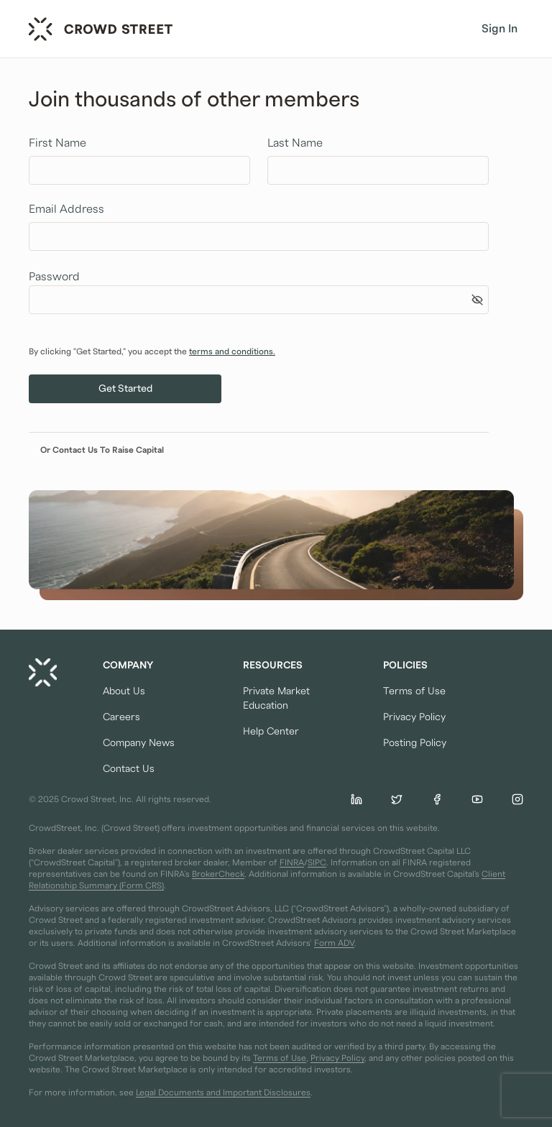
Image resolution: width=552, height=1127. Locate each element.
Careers (121, 717)
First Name (57, 143)
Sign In (500, 28)
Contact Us (129, 769)
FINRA (292, 862)
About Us (124, 691)
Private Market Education (276, 698)
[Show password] (477, 299)
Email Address (66, 209)
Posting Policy (414, 743)
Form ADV (334, 943)
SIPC (317, 862)
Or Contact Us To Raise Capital (102, 450)
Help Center (271, 732)
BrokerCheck (218, 874)
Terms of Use (414, 691)
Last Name (295, 143)
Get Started (125, 389)
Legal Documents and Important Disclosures (223, 1092)
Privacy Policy (414, 717)
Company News (139, 743)
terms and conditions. (232, 351)
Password (54, 276)
